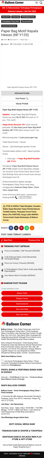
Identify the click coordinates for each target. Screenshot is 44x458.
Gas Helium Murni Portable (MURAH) (19, 275)
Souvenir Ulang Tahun (9, 26)
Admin (6, 44)
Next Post (8, 240)
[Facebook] (11, 228)
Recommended (27, 21)
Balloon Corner (17, 454)
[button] (32, 228)
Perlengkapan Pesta (28, 17)
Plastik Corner (22, 298)
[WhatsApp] (26, 228)
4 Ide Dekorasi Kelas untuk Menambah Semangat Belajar (20, 258)
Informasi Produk (22, 93)
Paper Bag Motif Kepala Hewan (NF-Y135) (19, 33)
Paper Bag (15, 17)
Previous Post (34, 240)
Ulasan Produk (22, 104)
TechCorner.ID (22, 304)
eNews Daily (22, 293)
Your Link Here (22, 309)
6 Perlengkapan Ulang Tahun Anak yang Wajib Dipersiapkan (23, 270)
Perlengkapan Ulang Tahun (10, 21)
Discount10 (6, 17)
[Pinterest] (21, 228)
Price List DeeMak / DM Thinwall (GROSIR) (22, 251)
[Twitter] (16, 228)
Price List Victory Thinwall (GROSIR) (19, 263)
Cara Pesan (22, 98)
